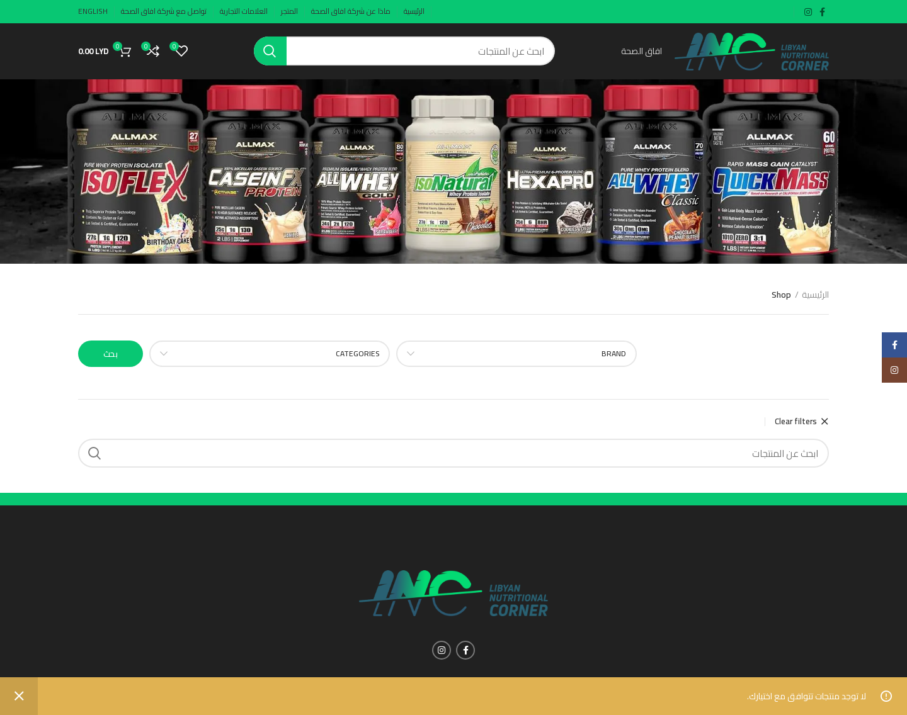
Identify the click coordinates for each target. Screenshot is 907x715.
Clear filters (796, 422)
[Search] (404, 51)
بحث (110, 354)
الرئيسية (815, 296)
